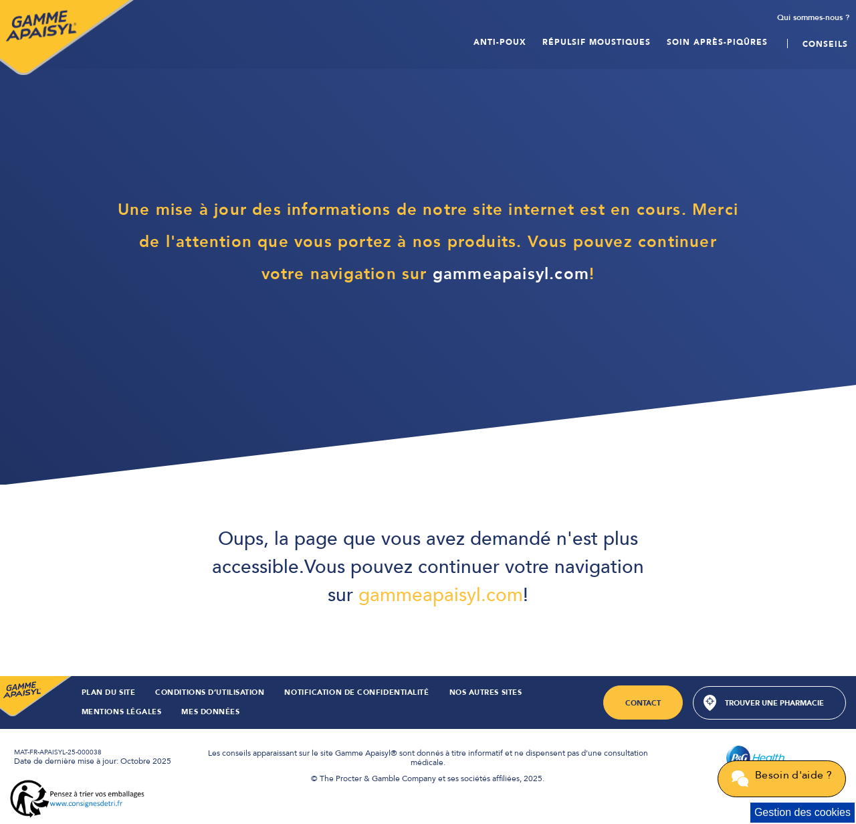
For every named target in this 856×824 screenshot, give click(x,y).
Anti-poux (499, 38)
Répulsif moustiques (596, 38)
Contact (643, 703)
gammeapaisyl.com (511, 274)
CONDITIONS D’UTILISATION (209, 693)
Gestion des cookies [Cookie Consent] (802, 812)
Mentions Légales (122, 712)
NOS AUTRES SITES (485, 693)
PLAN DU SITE (109, 693)
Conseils (825, 38)
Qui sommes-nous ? (813, 18)
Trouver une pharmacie (774, 703)
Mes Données (210, 712)
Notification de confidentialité (356, 693)
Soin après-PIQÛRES (717, 38)
